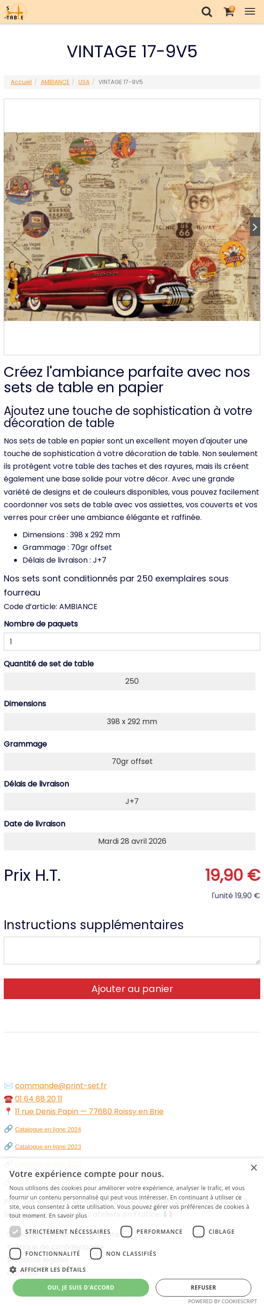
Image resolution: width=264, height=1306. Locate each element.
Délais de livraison (36, 784)
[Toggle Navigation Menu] (250, 11)
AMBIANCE (55, 82)
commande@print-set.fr (61, 1085)
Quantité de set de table (49, 663)
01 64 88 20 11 (38, 1098)
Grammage (25, 744)
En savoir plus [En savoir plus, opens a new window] (68, 1216)
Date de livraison (34, 823)
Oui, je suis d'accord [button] (80, 1287)
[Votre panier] (229, 11)
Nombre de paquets (41, 624)
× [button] (253, 1168)
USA (84, 82)
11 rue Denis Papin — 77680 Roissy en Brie (89, 1111)
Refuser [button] (203, 1287)
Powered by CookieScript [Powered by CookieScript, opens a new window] (222, 1301)
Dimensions (25, 703)
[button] (132, 1270)
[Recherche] (207, 11)
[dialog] (132, 1232)
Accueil (21, 82)
